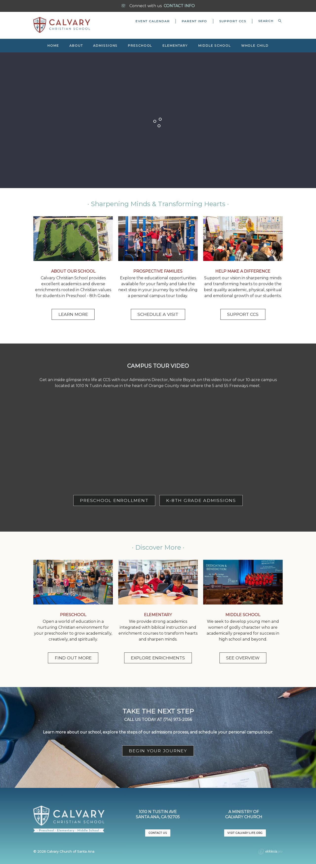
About (76, 45)
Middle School (214, 45)
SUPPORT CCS (242, 314)
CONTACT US (158, 833)
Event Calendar (153, 21)
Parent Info (194, 21)
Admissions (105, 45)
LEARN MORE (73, 314)
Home (53, 45)
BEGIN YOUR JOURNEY (158, 750)
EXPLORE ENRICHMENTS (158, 657)
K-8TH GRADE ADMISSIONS (201, 500)
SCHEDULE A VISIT (158, 314)
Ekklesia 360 (270, 852)
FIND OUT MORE (73, 657)
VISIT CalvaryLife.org (244, 833)
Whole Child (255, 45)
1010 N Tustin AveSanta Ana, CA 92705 (158, 814)
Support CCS (232, 21)
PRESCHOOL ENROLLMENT (114, 500)
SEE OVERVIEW (242, 657)
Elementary (175, 45)
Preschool (140, 45)
